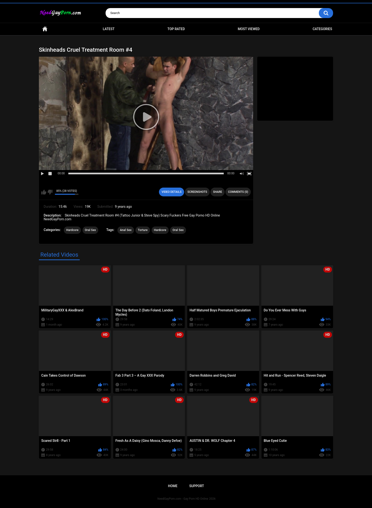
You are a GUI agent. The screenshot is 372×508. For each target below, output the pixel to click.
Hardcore (72, 230)
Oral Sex (90, 230)
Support (196, 486)
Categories (322, 29)
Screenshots (197, 192)
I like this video (43, 192)
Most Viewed (249, 29)
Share (217, 192)
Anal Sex (125, 230)
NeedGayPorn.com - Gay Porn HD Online (183, 498)
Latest (109, 29)
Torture (143, 230)
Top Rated (176, 29)
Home (45, 29)
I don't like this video (49, 192)
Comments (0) (238, 192)
